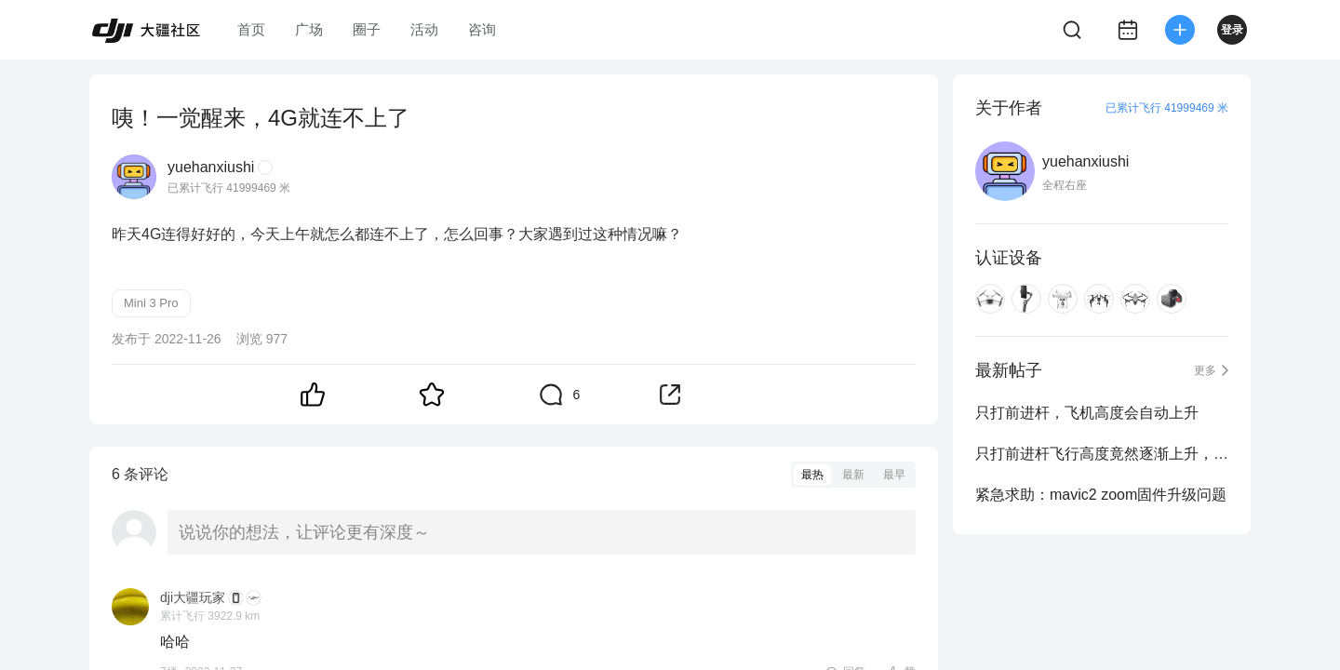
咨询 (482, 29)
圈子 (367, 29)
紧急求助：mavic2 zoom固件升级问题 (1100, 494)
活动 (424, 29)
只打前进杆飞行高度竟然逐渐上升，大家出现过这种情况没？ (1101, 454)
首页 (251, 29)
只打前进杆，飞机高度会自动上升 (1087, 413)
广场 (309, 29)
